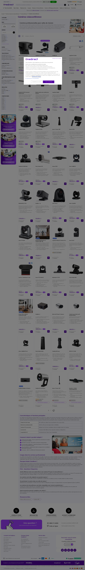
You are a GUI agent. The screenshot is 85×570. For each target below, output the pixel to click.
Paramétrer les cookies (36, 81)
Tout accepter (48, 81)
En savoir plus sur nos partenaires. (32, 78)
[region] (43, 71)
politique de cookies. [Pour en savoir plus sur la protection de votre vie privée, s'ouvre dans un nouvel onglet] (36, 76)
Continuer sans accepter (56, 58)
